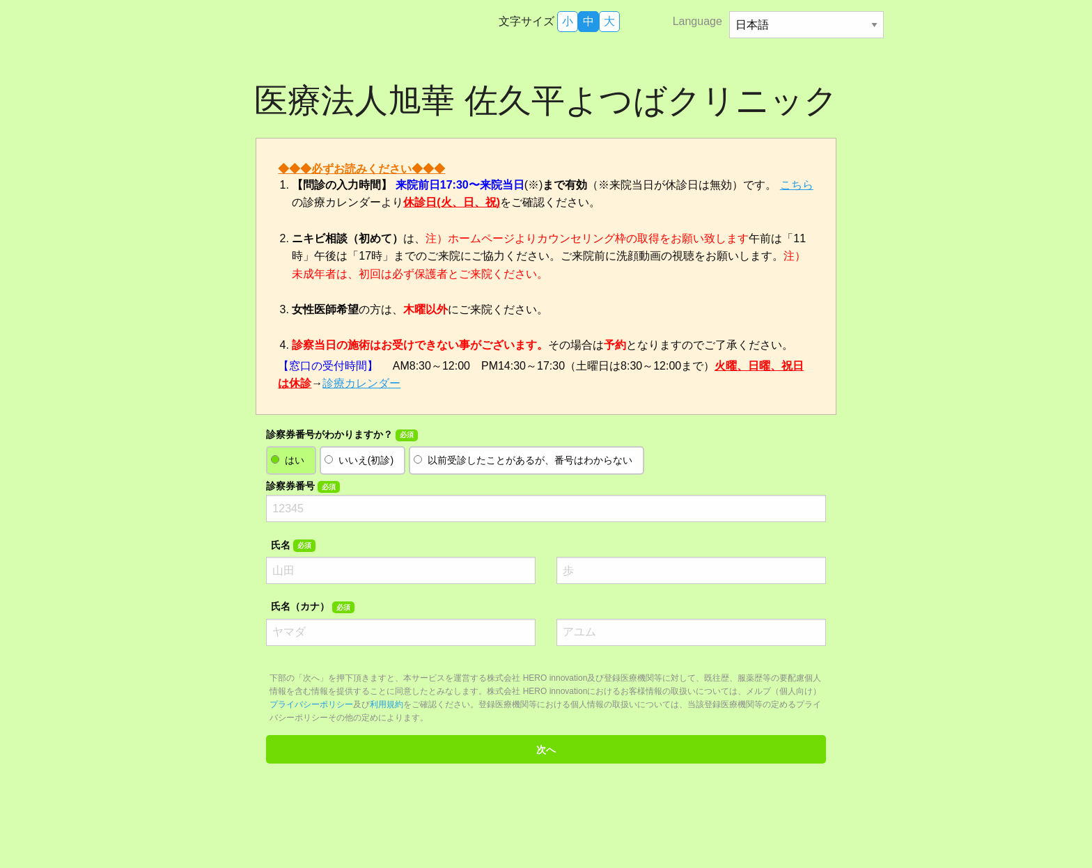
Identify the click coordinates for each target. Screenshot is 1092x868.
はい (294, 460)
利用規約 (386, 704)
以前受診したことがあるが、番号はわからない (530, 460)
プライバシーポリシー (311, 704)
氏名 (293, 545)
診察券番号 (302, 486)
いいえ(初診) (365, 460)
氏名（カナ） (312, 607)
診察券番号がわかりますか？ (341, 435)
